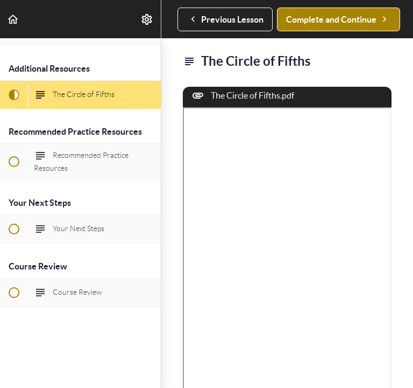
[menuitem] (147, 19)
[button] (13, 19)
